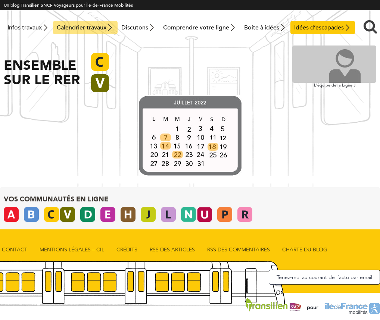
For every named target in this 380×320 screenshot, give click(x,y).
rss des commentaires (238, 249)
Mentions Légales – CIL (72, 249)
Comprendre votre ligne (196, 27)
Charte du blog (304, 249)
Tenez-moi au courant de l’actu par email (324, 277)
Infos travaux (24, 27)
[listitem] (165, 136)
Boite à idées (261, 27)
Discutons (134, 27)
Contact (14, 249)
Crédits (126, 249)
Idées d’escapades (319, 27)
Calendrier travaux (81, 27)
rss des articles (172, 249)
